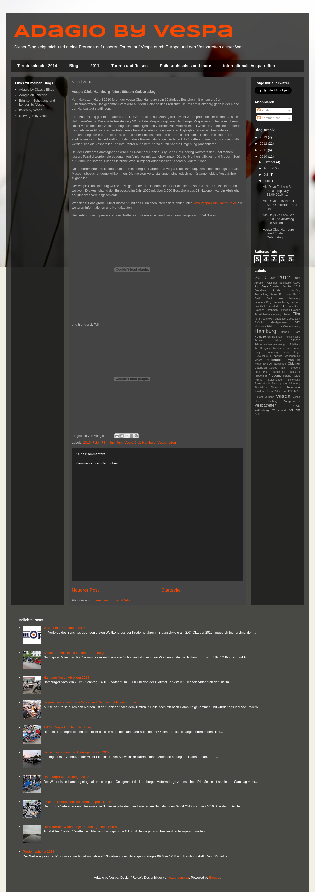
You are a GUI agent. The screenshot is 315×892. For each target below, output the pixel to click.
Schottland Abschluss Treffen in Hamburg (74, 653)
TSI (290, 391)
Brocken (295, 302)
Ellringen (285, 310)
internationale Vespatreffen (249, 66)
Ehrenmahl (272, 310)
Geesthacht (293, 318)
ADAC (296, 282)
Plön (265, 371)
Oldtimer (294, 363)
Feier (96, 442)
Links (286, 352)
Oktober (270, 162)
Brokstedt (272, 306)
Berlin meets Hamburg (283, 298)
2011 (94, 66)
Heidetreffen (263, 336)
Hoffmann (277, 336)
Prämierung (278, 371)
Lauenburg (271, 352)
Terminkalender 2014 (37, 66)
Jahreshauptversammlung (270, 344)
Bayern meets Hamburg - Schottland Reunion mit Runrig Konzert (91, 702)
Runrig (259, 379)
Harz (297, 332)
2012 (264, 143)
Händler (285, 332)
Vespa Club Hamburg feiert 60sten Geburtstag (278, 233)
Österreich (261, 367)
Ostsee (273, 367)
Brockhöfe (261, 306)
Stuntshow (261, 387)
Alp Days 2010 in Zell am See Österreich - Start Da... (281, 204)
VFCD (296, 405)
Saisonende (275, 379)
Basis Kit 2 (292, 294)
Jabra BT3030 (287, 340)
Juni (267, 181)
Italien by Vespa (30, 110)
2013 (264, 137)
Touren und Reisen (129, 66)
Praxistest (294, 371)
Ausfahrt (278, 290)
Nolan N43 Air (264, 363)
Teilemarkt (293, 387)
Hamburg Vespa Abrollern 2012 (66, 677)
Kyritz (288, 348)
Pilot (257, 371)
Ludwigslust (261, 356)
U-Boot (259, 397)
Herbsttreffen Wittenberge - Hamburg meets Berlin (80, 827)
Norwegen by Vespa (33, 116)
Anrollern (275, 286)
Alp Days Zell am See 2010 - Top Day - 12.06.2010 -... (278, 190)
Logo (297, 352)
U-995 (296, 391)
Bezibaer (260, 302)
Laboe (296, 348)
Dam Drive (293, 306)
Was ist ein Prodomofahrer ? (64, 628)
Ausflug (295, 290)
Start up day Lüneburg (286, 383)
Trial (284, 391)
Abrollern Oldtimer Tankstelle (273, 282)
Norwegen (280, 363)
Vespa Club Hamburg (140, 442)
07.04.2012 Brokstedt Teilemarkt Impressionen (77, 802)
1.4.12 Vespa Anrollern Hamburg (67, 727)
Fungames (279, 318)
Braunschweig (281, 302)
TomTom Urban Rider (267, 391)
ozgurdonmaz (179, 877)
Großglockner (279, 322)
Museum (294, 360)
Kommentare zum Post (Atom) (112, 600)
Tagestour (276, 387)
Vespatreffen (166, 442)
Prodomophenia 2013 (38, 851)
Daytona (260, 310)
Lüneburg (276, 355)
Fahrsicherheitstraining (268, 314)
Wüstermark (279, 410)
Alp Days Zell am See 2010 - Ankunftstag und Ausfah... (278, 219)
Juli (266, 174)
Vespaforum (292, 401)
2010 (87, 442)
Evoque (295, 310)
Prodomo (275, 375)
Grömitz (259, 322)
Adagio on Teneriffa (33, 95)
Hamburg (265, 331)
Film (104, 442)
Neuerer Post (85, 590)
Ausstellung (261, 294)
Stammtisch (262, 383)
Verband (269, 397)
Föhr (257, 318)
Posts (263, 110)
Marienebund (292, 356)
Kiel (257, 348)
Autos (273, 294)
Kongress (265, 348)
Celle (282, 306)
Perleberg (294, 367)
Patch (283, 367)
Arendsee (260, 290)
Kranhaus (277, 348)
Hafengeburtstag (290, 326)
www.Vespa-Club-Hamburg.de (215, 203)
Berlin (258, 298)
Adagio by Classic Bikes (36, 89)
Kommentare (268, 118)
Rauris (287, 375)
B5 (280, 294)
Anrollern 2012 (291, 286)
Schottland (294, 379)
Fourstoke (266, 318)
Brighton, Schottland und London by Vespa (37, 102)
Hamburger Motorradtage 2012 (66, 777)
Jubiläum (116, 442)
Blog (73, 66)
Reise (296, 375)
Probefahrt (261, 375)
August (269, 168)
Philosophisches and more (185, 66)
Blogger (214, 877)
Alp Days (261, 286)
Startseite (171, 590)
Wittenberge (263, 410)
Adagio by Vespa (124, 32)
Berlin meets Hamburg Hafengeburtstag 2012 (77, 752)
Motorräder (275, 360)
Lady (258, 352)
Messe (259, 360)
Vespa (283, 396)
